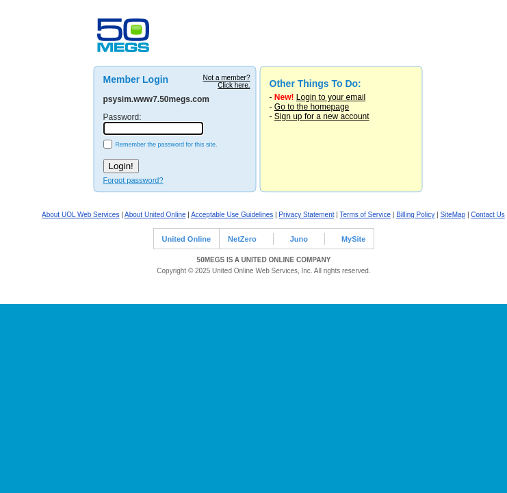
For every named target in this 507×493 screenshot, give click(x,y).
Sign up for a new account (321, 116)
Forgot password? (133, 180)
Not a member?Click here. (226, 81)
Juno (299, 239)
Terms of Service (365, 214)
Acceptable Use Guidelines (232, 214)
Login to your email (330, 97)
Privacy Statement (306, 214)
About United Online (155, 214)
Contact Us (487, 214)
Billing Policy (415, 214)
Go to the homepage (311, 107)
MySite (353, 239)
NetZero (242, 239)
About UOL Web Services (80, 214)
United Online (186, 239)
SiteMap (452, 214)
